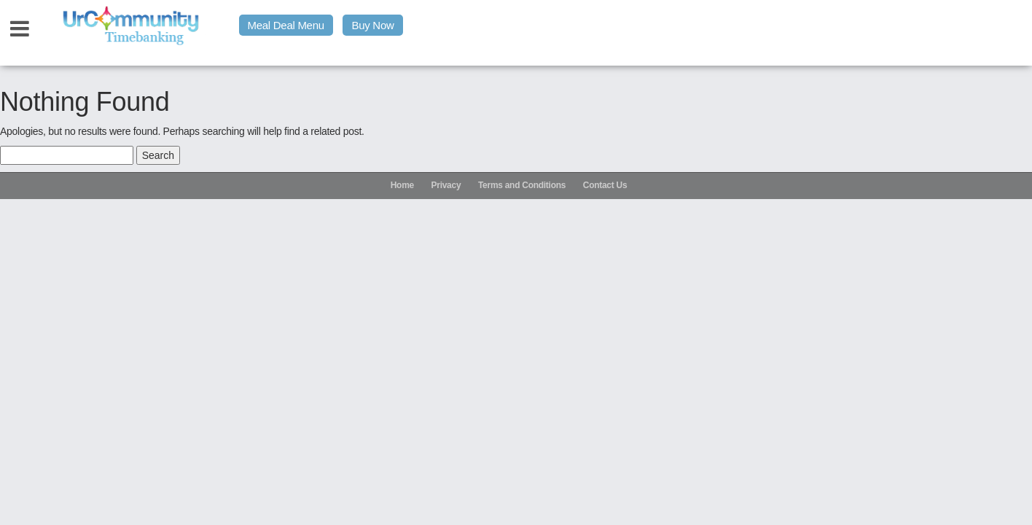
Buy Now (372, 25)
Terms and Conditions (522, 185)
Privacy (446, 185)
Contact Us (605, 185)
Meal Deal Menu (286, 25)
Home (402, 185)
